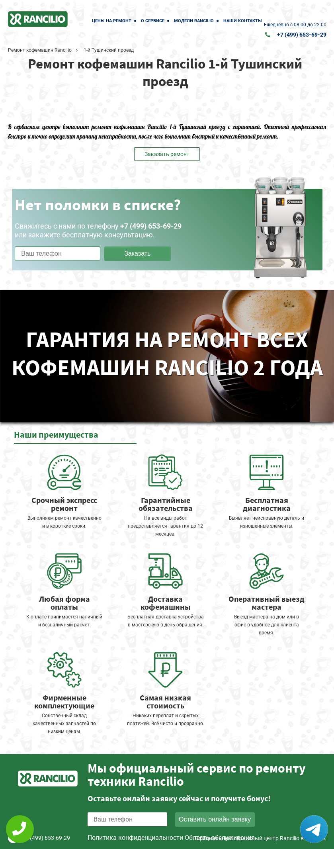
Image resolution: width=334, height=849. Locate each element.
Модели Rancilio (194, 20)
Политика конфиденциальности (135, 837)
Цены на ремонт (111, 20)
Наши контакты (242, 20)
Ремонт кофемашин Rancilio (40, 50)
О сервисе (152, 20)
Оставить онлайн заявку (215, 819)
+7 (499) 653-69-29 (301, 34)
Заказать (137, 253)
